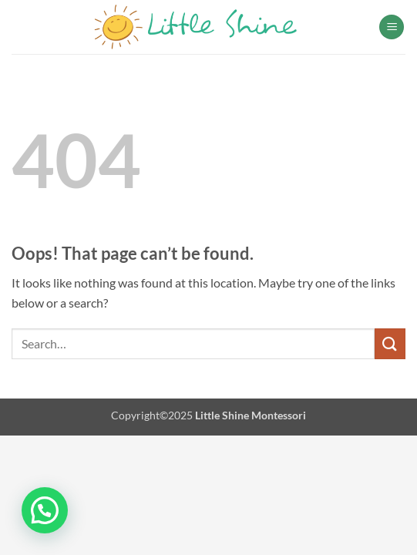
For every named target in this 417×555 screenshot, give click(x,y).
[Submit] (390, 343)
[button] (391, 27)
